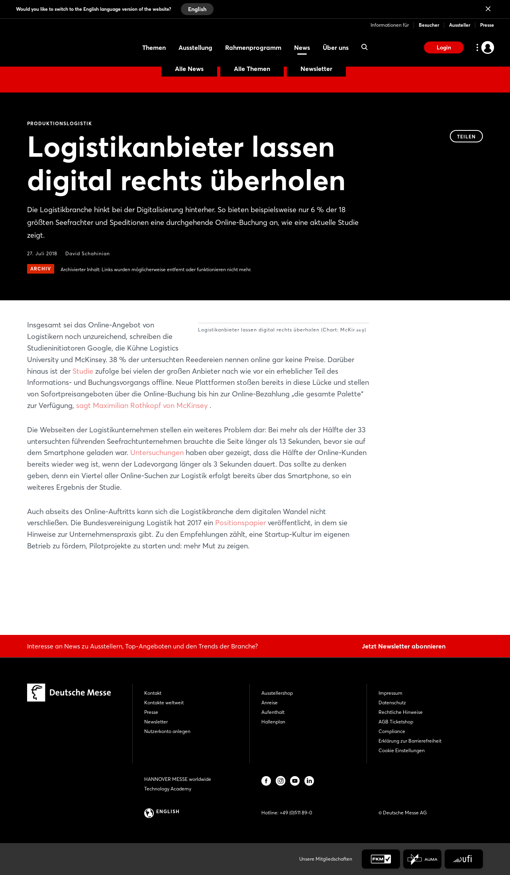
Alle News (189, 69)
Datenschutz (392, 703)
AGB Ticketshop (396, 722)
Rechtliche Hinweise (401, 712)
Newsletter (316, 69)
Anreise (269, 703)
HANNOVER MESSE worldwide (177, 779)
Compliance (392, 731)
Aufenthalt (272, 712)
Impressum (390, 693)
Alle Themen (252, 69)
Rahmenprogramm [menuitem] (253, 47)
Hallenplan (273, 722)
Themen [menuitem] (154, 47)
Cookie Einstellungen (402, 750)
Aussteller (459, 25)
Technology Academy (167, 789)
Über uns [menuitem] (336, 47)
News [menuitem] (302, 47)
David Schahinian (87, 253)
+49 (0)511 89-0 (296, 813)
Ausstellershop (277, 693)
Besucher (429, 25)
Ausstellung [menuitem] (195, 47)
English (197, 9)
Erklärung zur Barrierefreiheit (410, 741)
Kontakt (152, 693)
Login (444, 47)
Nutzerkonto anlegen (167, 731)
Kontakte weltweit (164, 703)
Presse (487, 25)
